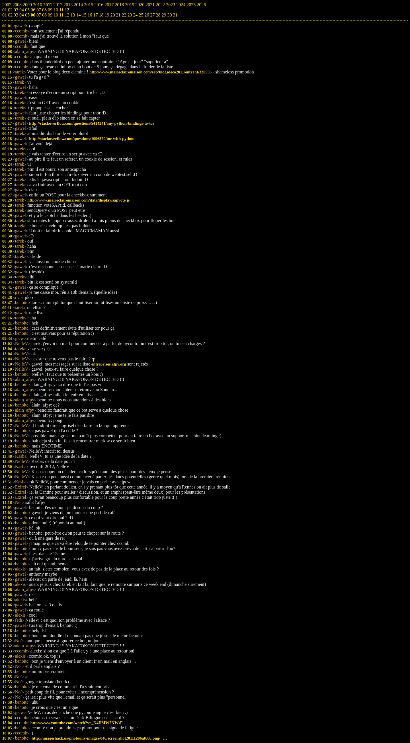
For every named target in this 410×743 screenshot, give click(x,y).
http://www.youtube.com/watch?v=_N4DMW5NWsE (76, 723)
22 (124, 15)
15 (84, 15)
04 (21, 15)
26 (146, 15)
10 (56, 15)
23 (129, 15)
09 (50, 15)
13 (72, 15)
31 (175, 15)
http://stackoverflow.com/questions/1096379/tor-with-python (81, 138)
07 (38, 15)
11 (61, 15)
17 (95, 15)
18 (101, 15)
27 (152, 15)
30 (169, 15)
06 (33, 15)
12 (67, 15)
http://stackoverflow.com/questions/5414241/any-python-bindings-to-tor (91, 123)
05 (27, 15)
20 (112, 15)
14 (78, 15)
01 (4, 15)
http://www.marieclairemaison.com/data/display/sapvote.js (78, 200)
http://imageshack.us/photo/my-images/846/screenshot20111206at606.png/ (96, 738)
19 (106, 15)
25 (141, 15)
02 (10, 15)
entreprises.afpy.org (108, 364)
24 (135, 15)
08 (44, 15)
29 (163, 15)
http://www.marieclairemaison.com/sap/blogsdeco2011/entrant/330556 (150, 72)
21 (118, 15)
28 (158, 15)
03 (16, 15)
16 (89, 15)
